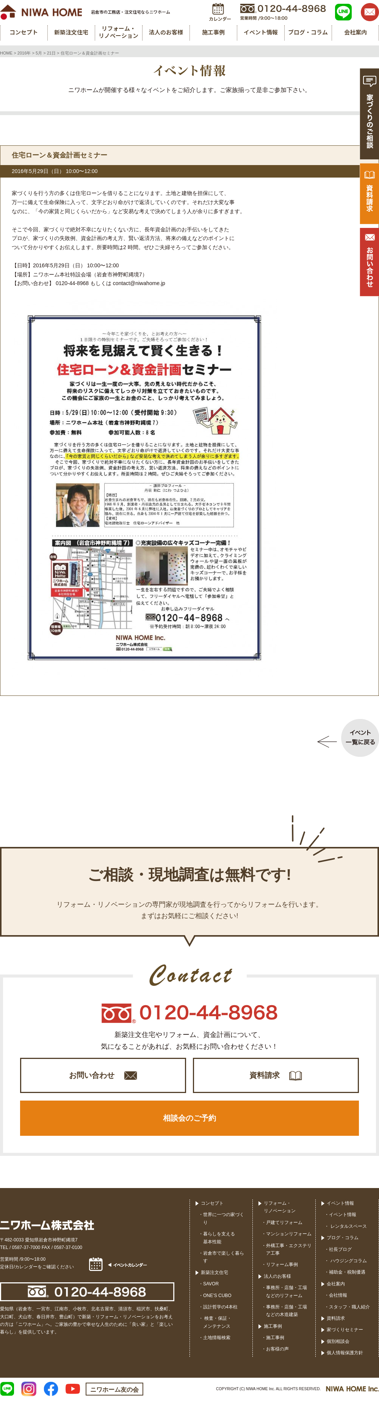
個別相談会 (338, 1349)
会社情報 (338, 1303)
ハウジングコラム (347, 1268)
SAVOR (211, 1291)
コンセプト (212, 1211)
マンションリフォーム (289, 1241)
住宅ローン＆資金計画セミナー (59, 155)
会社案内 (336, 1291)
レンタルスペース (347, 1234)
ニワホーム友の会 (114, 1397)
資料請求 (264, 1077)
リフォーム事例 (282, 1272)
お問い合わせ (91, 1077)
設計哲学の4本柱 (220, 1315)
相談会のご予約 (189, 1124)
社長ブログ (340, 1257)
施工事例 (273, 1334)
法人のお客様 (277, 1284)
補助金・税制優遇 (347, 1280)
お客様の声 (277, 1357)
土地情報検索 (216, 1345)
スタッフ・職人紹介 (349, 1314)
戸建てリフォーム (284, 1230)
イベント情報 (340, 1211)
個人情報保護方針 (345, 1360)
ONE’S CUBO (217, 1303)
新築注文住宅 (214, 1280)
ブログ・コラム (343, 1245)
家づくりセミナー (345, 1337)
